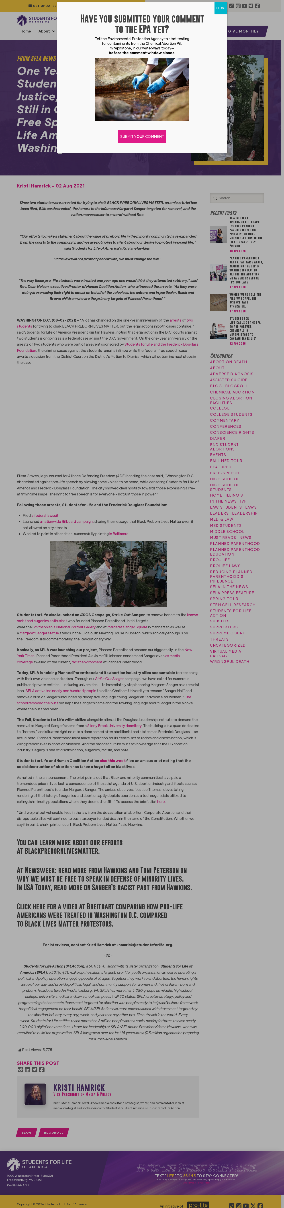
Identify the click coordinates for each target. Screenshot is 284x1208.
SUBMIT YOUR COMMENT (142, 136)
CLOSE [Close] (220, 8)
